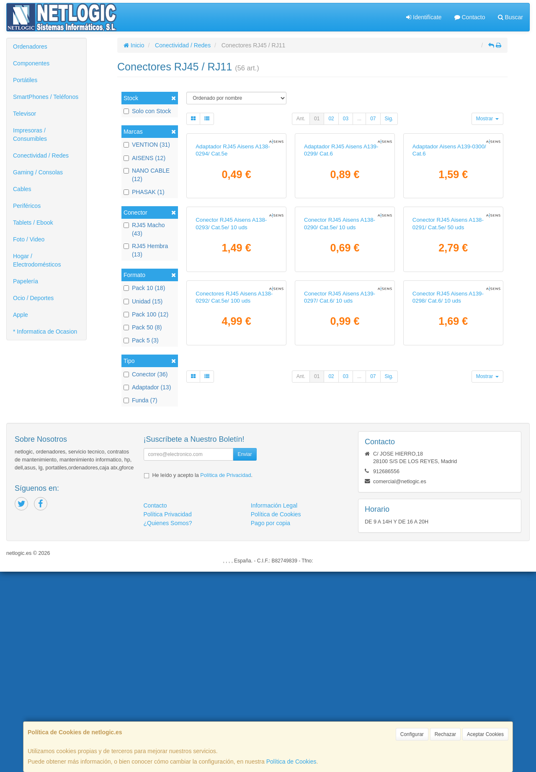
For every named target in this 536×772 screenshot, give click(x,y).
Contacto (469, 17)
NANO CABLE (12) (147, 174)
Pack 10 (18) (144, 288)
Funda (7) (140, 400)
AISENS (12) (144, 158)
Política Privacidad (168, 714)
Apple (20, 314)
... (359, 119)
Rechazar (445, 734)
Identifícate (423, 17)
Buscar (510, 17)
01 (317, 119)
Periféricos (27, 205)
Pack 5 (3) (141, 340)
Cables (22, 189)
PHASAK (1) (144, 192)
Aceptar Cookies (485, 734)
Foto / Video (28, 239)
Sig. (389, 119)
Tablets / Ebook (33, 222)
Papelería (25, 281)
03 (345, 119)
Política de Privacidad (225, 676)
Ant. (300, 119)
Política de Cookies (291, 761)
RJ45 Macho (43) (144, 229)
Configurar (412, 734)
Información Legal (274, 705)
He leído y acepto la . (202, 676)
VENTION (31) (147, 144)
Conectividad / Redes (41, 155)
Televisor (24, 113)
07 (373, 119)
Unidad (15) (143, 301)
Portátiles (25, 80)
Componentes (31, 63)
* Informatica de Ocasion (45, 331)
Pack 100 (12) (146, 314)
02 (331, 119)
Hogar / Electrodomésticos (37, 260)
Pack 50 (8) (143, 327)
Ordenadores (30, 46)
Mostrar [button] (487, 119)
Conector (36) (146, 374)
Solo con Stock (147, 111)
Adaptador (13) (147, 387)
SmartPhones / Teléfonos (45, 96)
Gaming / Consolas (38, 172)
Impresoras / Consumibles (30, 134)
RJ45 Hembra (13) (146, 250)
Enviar (244, 655)
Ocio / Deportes (33, 298)
